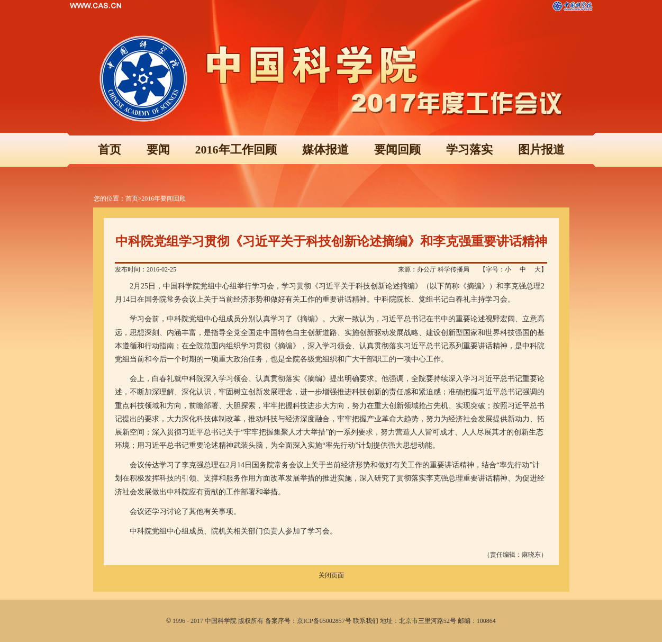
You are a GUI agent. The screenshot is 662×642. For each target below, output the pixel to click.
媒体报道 (325, 149)
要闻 (158, 149)
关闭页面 (331, 575)
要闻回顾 (397, 149)
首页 (109, 149)
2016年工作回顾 (236, 149)
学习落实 (469, 149)
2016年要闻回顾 (163, 198)
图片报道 (541, 149)
